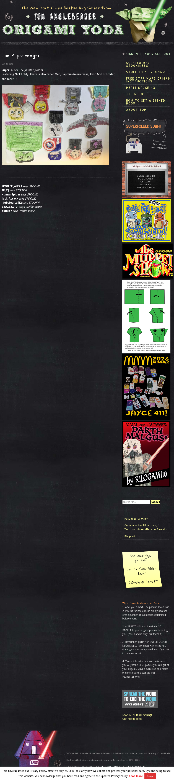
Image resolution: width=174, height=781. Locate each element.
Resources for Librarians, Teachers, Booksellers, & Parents (145, 527)
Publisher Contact (136, 519)
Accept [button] (150, 776)
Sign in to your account (148, 54)
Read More (136, 776)
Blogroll (129, 536)
